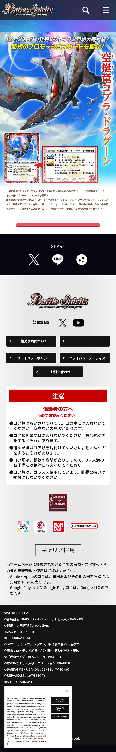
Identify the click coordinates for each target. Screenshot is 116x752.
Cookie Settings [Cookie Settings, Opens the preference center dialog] (60, 717)
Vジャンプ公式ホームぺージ (58, 227)
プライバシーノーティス (87, 364)
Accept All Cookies (60, 700)
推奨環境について (34, 347)
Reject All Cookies (60, 709)
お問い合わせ (60, 378)
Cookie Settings (87, 347)
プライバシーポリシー (33, 364)
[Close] (67, 691)
